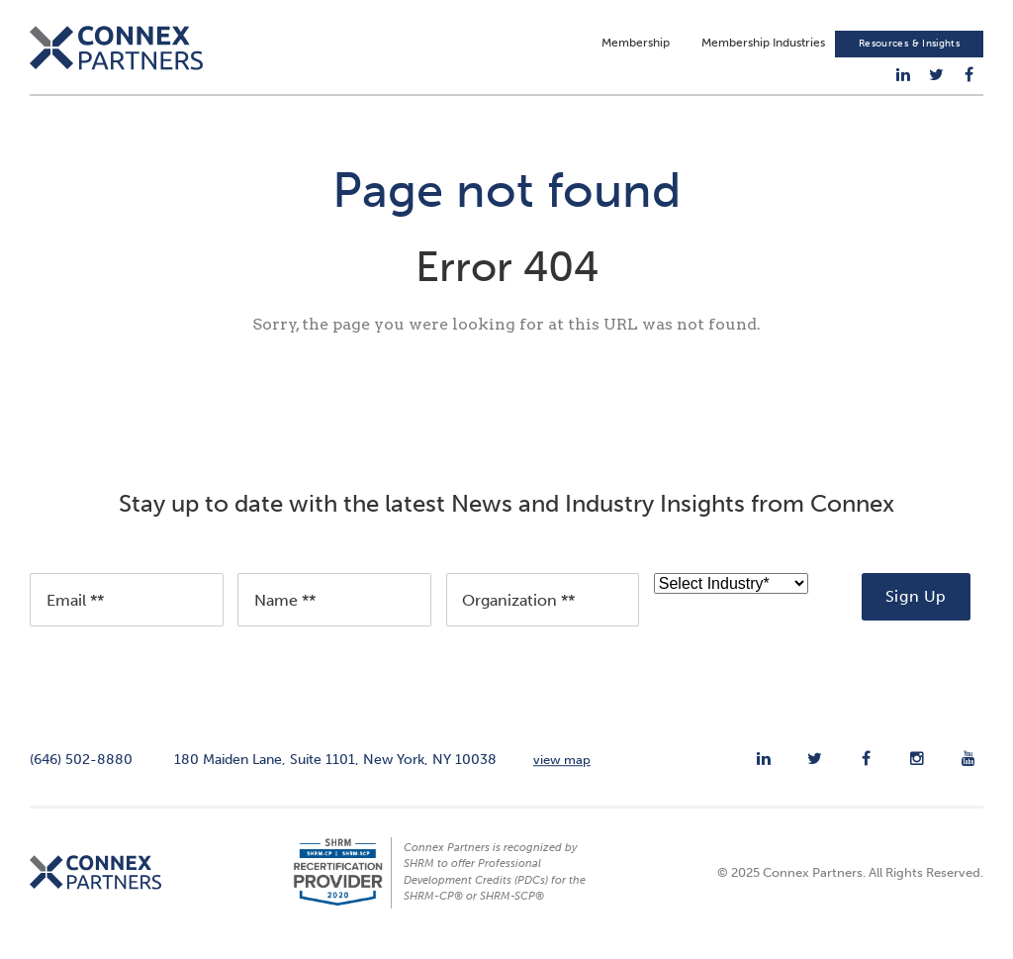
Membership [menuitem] (635, 43)
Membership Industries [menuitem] (763, 43)
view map (562, 766)
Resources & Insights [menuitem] (909, 44)
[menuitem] (903, 75)
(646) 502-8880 (81, 767)
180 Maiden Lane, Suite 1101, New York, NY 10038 (335, 767)
